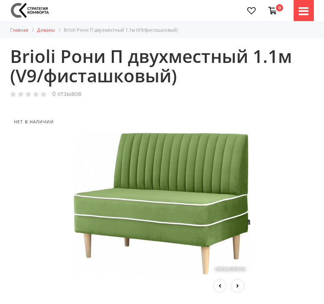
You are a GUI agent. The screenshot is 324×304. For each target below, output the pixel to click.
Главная (19, 30)
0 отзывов (66, 94)
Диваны (46, 30)
